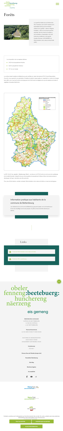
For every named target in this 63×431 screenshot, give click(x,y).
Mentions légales (31, 367)
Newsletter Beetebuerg (31, 358)
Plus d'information (31, 426)
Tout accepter (20, 421)
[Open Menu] (56, 4)
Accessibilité (31, 371)
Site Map (31, 362)
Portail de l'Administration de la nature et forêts (22, 252)
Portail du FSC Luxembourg (17, 259)
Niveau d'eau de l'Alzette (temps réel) (31, 353)
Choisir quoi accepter (43, 421)
